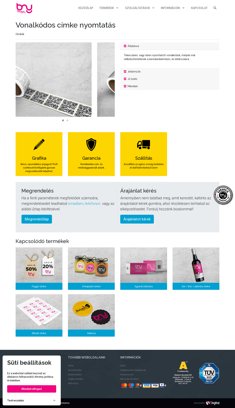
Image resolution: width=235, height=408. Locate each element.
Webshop (73, 383)
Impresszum (126, 374)
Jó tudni (130, 78)
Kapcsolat (199, 8)
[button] (63, 120)
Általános (131, 46)
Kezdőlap (85, 8)
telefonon (92, 203)
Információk (173, 8)
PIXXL (71, 365)
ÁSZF (123, 365)
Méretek (131, 86)
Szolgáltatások (140, 8)
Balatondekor (75, 374)
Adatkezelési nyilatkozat (133, 370)
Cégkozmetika (75, 379)
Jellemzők (132, 71)
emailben (75, 203)
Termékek (109, 8)
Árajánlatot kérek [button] (137, 219)
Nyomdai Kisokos (129, 379)
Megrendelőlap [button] (37, 219)
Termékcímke (75, 370)
